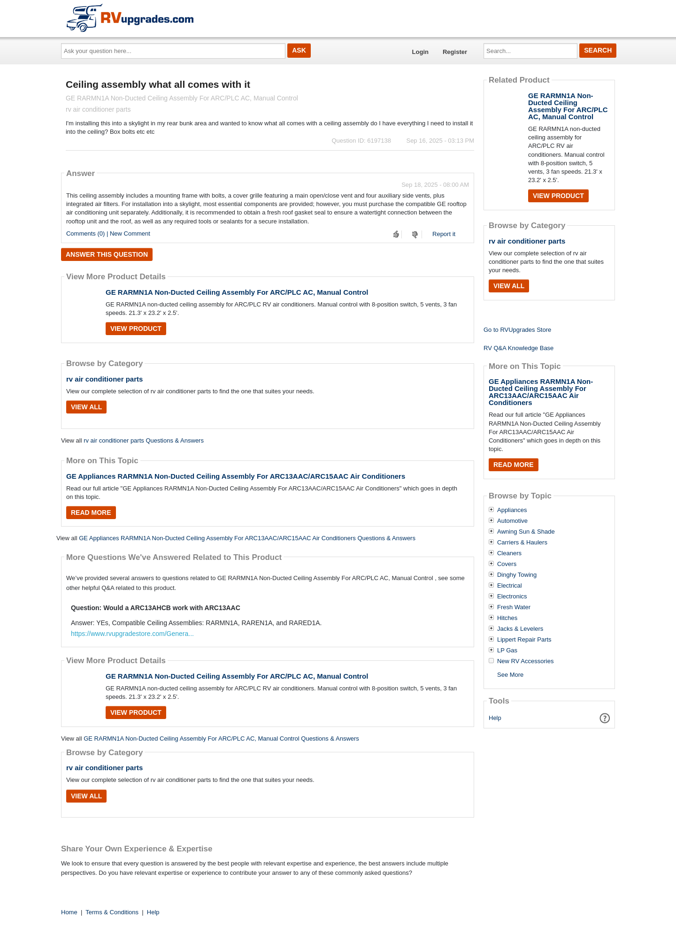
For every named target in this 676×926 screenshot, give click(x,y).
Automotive (512, 521)
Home (69, 912)
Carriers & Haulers (522, 542)
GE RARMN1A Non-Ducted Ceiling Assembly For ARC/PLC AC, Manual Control (237, 292)
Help (495, 717)
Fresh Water (513, 607)
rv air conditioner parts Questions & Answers (144, 440)
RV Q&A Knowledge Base (518, 348)
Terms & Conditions (111, 912)
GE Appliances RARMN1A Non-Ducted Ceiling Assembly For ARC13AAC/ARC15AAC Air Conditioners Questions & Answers (247, 538)
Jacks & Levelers (520, 629)
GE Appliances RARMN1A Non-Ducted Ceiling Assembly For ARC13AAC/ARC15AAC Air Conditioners (235, 476)
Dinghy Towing (517, 575)
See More (510, 674)
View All (86, 407)
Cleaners (509, 553)
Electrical (509, 585)
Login (420, 51)
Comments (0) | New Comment (108, 233)
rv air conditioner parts (104, 379)
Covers (506, 564)
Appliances (512, 510)
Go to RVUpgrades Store (517, 329)
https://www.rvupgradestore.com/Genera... (132, 633)
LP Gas (507, 650)
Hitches (507, 618)
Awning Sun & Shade (526, 531)
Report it (443, 234)
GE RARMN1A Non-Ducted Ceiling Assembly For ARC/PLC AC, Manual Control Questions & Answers (221, 738)
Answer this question (107, 254)
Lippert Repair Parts (524, 639)
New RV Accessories (525, 661)
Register (455, 51)
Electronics (512, 596)
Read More (91, 512)
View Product (135, 328)
